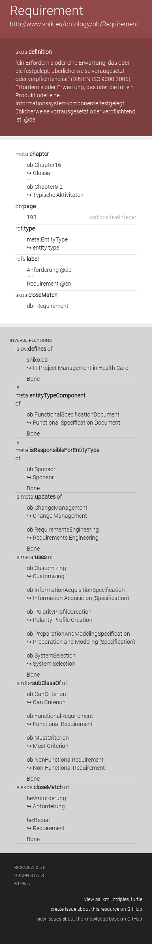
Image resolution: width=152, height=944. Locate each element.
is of (34, 349)
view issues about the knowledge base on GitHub (89, 919)
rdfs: (27, 259)
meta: (32, 154)
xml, (107, 899)
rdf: (25, 228)
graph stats (29, 875)
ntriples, (121, 899)
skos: (33, 52)
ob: (25, 206)
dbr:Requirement (48, 306)
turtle (136, 899)
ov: (33, 349)
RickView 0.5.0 (29, 867)
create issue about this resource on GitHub (96, 909)
